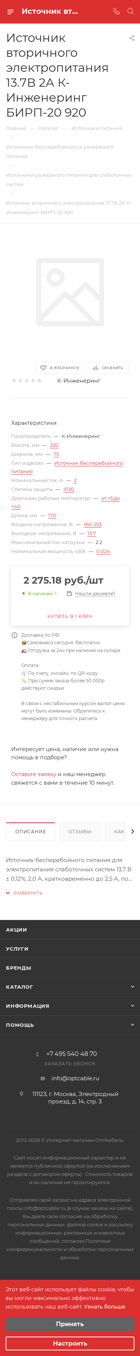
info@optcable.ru (75, 1078)
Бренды (18, 968)
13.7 (91, 533)
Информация (28, 1006)
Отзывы (80, 831)
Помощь (20, 1025)
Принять (70, 1324)
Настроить (70, 1343)
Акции (16, 930)
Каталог (19, 987)
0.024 (103, 551)
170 (52, 515)
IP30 (68, 489)
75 (56, 454)
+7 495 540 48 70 (71, 1054)
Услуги (17, 949)
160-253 (93, 524)
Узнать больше (104, 1306)
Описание (30, 831)
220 (54, 445)
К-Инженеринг (78, 380)
